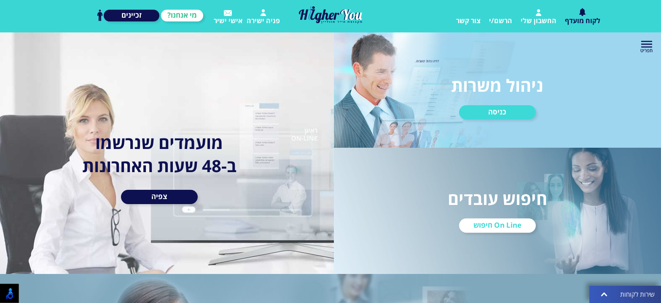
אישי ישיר (228, 17)
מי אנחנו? (182, 15)
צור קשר (468, 20)
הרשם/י (500, 20)
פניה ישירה (263, 17)
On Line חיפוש (497, 225)
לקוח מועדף (582, 16)
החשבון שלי (538, 17)
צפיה (159, 196)
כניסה (497, 112)
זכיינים (131, 15)
